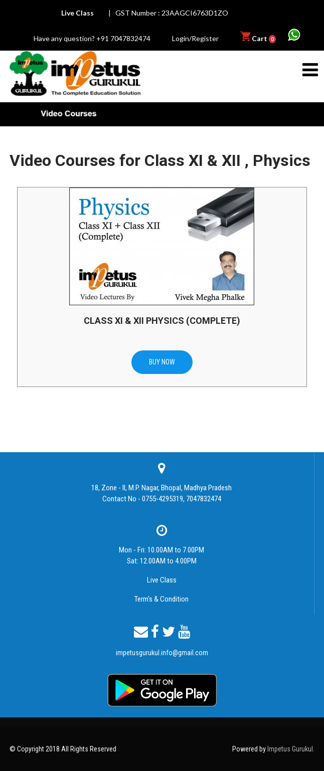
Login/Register (195, 38)
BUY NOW (162, 362)
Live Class (162, 580)
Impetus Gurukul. (290, 749)
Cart (258, 38)
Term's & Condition (161, 599)
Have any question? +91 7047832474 (92, 38)
